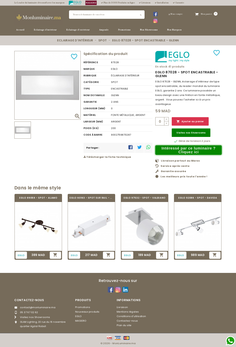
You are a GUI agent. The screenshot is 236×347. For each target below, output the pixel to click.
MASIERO (81, 321)
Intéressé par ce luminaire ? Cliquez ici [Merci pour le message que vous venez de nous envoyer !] (189, 150)
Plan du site (124, 325)
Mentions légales (128, 312)
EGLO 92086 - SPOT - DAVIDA (197, 197)
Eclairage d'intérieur (45, 30)
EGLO (78, 316)
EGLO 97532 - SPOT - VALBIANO (145, 197)
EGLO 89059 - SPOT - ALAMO (38, 197)
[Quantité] (159, 121)
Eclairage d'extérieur (78, 30)
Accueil (20, 30)
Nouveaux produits (87, 312)
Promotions (124, 30)
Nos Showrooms (149, 30)
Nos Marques (174, 30)
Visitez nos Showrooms (190, 132)
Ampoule (104, 30)
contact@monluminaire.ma (37, 307)
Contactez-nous (29, 300)
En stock (161, 66)
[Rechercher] (107, 14)
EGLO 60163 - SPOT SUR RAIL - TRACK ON (91, 197)
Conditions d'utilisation (131, 316)
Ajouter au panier (190, 121)
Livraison (122, 307)
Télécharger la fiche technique (107, 157)
